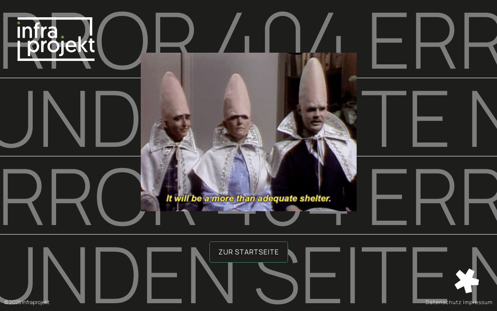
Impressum (478, 302)
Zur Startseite (248, 252)
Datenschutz (444, 302)
